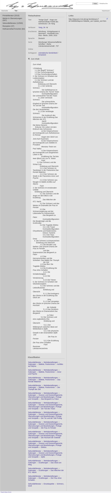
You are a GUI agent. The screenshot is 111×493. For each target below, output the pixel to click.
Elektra (43, 447)
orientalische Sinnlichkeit (47, 53)
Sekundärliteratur (35, 362)
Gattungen (32, 364)
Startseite (4, 11)
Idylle (43, 457)
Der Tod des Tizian (48, 409)
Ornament (42, 55)
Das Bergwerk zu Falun (50, 399)
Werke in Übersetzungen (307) (12, 19)
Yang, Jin (41, 27)
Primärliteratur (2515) (11, 16)
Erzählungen (44, 463)
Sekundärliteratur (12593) (13, 23)
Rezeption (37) (8, 26)
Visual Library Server (6, 492)
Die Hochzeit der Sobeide (50, 438)
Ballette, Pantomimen (47, 364)
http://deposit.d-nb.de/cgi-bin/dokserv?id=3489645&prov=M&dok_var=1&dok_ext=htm (87, 20)
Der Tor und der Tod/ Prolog (51, 418)
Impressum (106, 11)
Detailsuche (103, 3)
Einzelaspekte (49, 484)
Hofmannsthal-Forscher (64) (14, 29)
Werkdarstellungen (51, 362)
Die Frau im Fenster (48, 428)
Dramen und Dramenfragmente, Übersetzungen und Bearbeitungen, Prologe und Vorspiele (45, 397)
